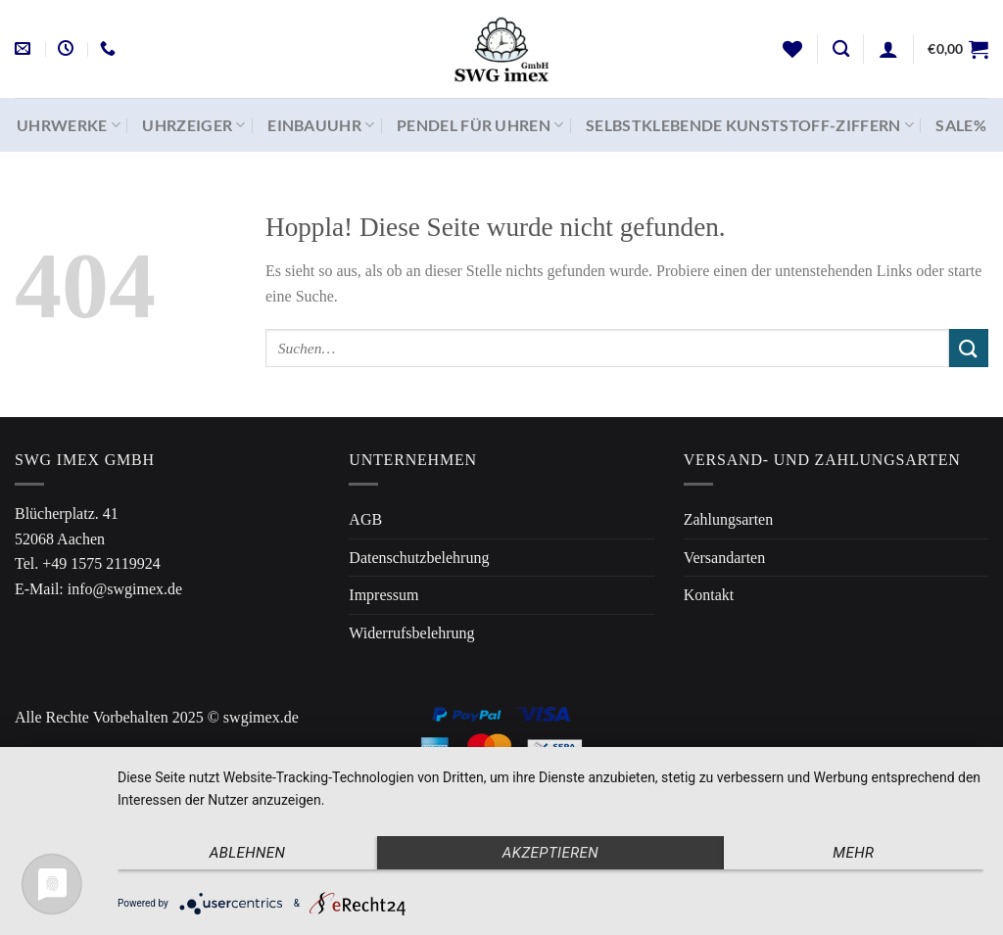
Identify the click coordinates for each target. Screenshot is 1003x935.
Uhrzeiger (193, 125)
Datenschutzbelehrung (419, 557)
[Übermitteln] (968, 348)
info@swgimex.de (125, 589)
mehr (853, 853)
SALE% (960, 125)
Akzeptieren (550, 853)
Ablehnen (248, 853)
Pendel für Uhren (480, 125)
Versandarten (725, 557)
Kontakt (709, 594)
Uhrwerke (68, 125)
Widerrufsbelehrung (411, 633)
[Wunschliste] (792, 48)
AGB (365, 519)
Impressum (383, 594)
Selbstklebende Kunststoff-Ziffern (750, 125)
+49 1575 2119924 (101, 563)
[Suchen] (841, 49)
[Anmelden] (888, 48)
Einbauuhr (320, 125)
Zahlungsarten (729, 519)
